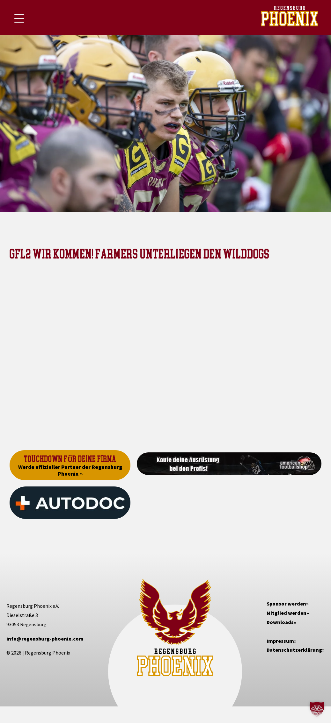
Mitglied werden (286, 613)
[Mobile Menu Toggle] (19, 18)
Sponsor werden (286, 603)
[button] (317, 709)
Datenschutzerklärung (294, 650)
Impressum (280, 641)
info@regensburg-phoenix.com (45, 638)
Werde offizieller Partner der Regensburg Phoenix (70, 470)
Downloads (280, 622)
